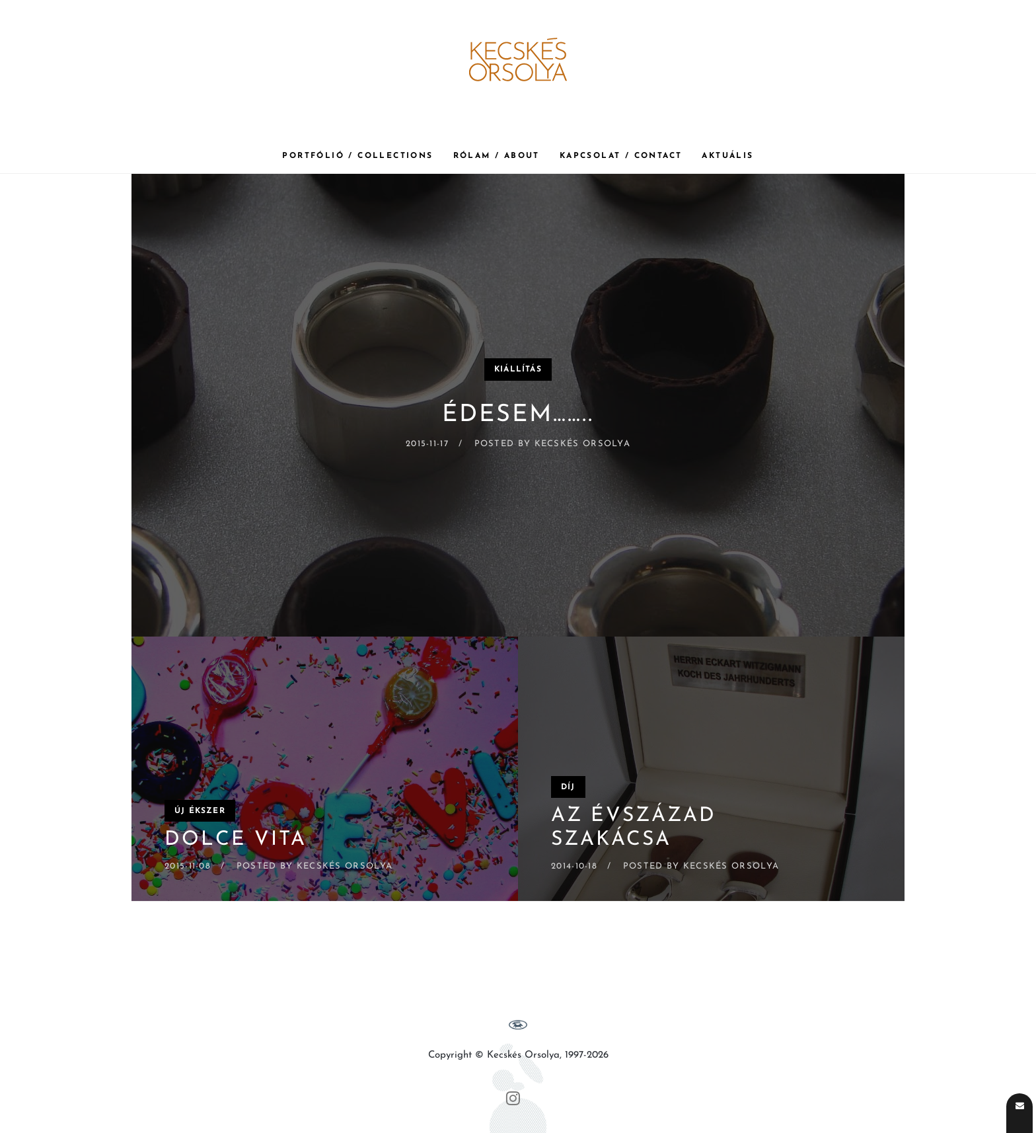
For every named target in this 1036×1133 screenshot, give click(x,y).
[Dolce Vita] (324, 769)
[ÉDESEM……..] (518, 405)
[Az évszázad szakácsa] (711, 769)
